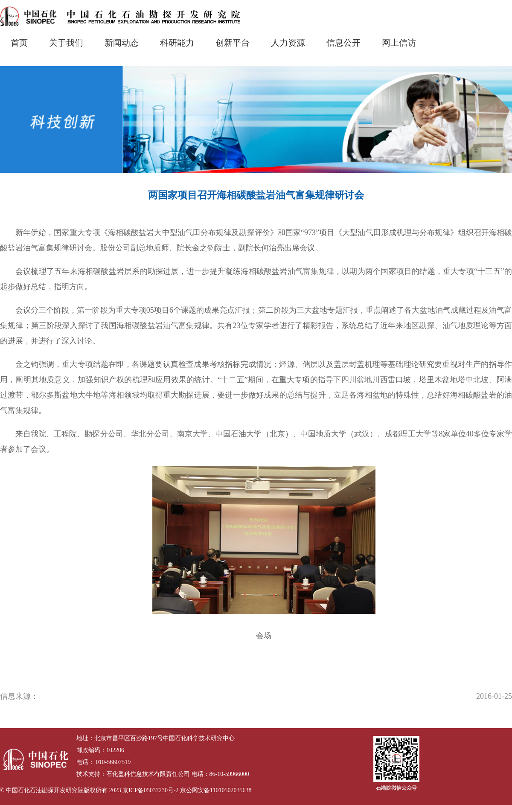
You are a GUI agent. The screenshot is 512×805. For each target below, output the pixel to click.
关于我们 (66, 42)
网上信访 (399, 42)
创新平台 (232, 42)
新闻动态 (122, 42)
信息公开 (343, 42)
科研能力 (177, 42)
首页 (19, 42)
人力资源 (288, 42)
